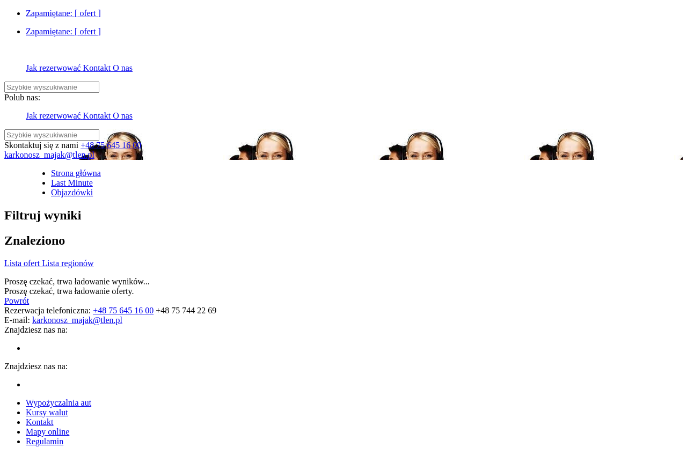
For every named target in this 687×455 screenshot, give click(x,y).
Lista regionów (67, 263)
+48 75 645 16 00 (111, 145)
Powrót (16, 300)
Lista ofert (23, 263)
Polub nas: (22, 97)
